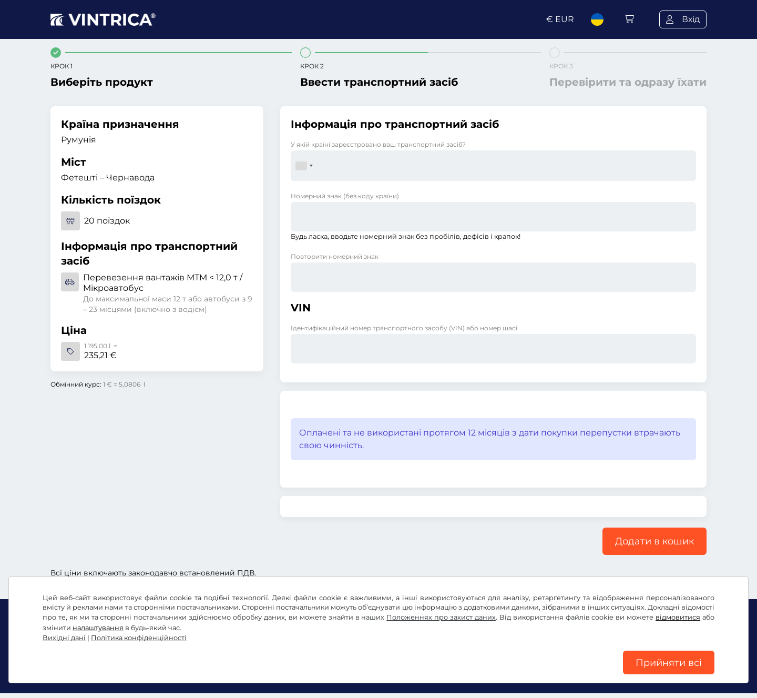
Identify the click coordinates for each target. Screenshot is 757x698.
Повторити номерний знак (334, 256)
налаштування (98, 624)
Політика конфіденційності (139, 634)
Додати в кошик (654, 541)
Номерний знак (345, 196)
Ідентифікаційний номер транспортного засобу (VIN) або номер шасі (404, 328)
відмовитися (678, 614)
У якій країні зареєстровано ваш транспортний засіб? (378, 144)
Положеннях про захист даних (441, 614)
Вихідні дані (64, 634)
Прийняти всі (669, 660)
